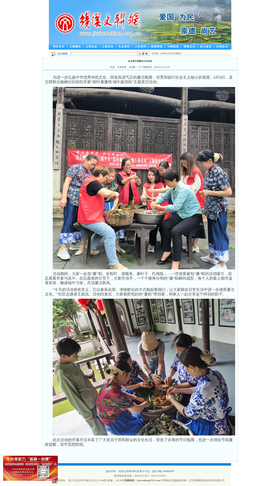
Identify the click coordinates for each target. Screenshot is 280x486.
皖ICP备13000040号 (163, 471)
